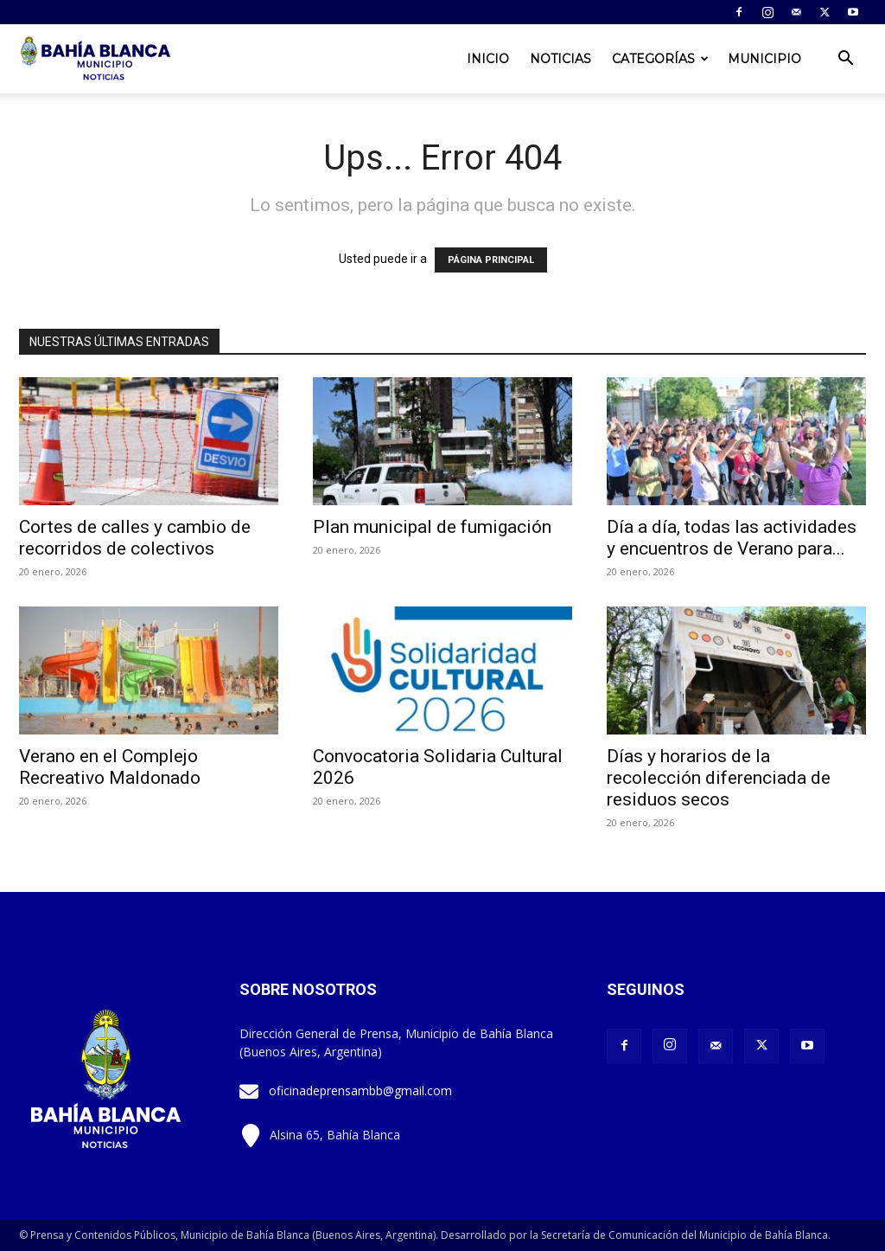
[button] (845, 60)
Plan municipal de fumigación (432, 526)
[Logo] (97, 58)
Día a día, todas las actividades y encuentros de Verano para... (731, 537)
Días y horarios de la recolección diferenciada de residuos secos (719, 778)
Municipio (764, 59)
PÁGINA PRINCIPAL (491, 260)
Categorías (660, 59)
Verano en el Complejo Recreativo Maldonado (110, 767)
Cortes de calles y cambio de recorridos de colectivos (135, 537)
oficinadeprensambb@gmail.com (360, 1090)
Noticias (560, 59)
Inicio (488, 59)
